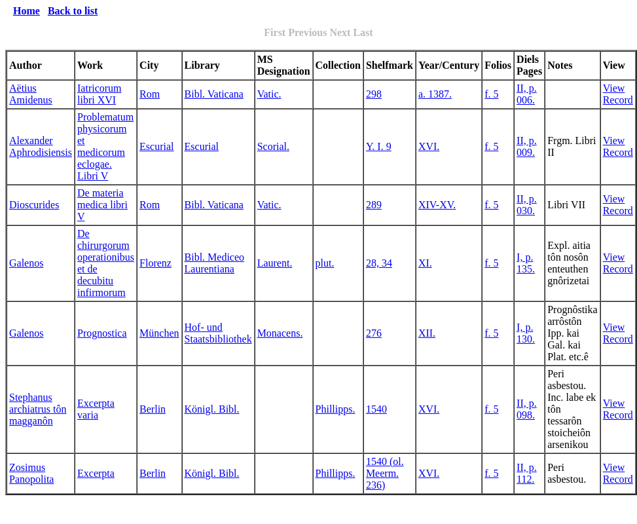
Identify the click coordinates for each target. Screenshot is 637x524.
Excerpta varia (96, 409)
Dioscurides (34, 204)
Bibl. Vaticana (214, 94)
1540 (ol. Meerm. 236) (385, 473)
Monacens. (280, 333)
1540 (376, 409)
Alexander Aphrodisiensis (40, 146)
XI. (425, 263)
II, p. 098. (527, 409)
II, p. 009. (527, 146)
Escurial (156, 146)
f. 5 (491, 94)
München (159, 333)
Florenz (155, 263)
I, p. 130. (526, 333)
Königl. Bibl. (212, 409)
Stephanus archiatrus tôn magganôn (38, 409)
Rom (149, 94)
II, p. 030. (527, 204)
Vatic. (269, 94)
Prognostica (102, 333)
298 (374, 94)
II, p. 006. (527, 94)
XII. (426, 333)
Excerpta (96, 473)
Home (26, 10)
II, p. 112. (527, 473)
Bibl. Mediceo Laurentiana (215, 263)
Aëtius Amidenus (30, 94)
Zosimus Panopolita (31, 473)
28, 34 (379, 263)
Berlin (152, 409)
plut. (325, 263)
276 (374, 333)
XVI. (428, 146)
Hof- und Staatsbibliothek (218, 333)
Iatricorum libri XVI (99, 94)
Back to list (73, 10)
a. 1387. (435, 94)
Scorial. (273, 146)
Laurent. (275, 263)
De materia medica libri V (102, 204)
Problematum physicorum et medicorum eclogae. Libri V (105, 146)
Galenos (26, 263)
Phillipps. (335, 409)
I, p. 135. (526, 263)
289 (374, 204)
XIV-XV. (437, 204)
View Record (618, 94)
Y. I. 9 (378, 146)
